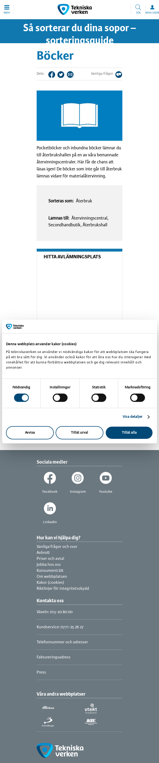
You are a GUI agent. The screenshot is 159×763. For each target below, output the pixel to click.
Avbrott (43, 552)
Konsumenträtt (50, 570)
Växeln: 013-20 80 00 (54, 612)
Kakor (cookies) (50, 582)
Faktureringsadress (53, 657)
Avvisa (30, 433)
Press (41, 672)
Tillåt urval (79, 433)
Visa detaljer (132, 417)
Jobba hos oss (49, 564)
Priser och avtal (50, 558)
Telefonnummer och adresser (62, 642)
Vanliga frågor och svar (57, 546)
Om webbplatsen (52, 576)
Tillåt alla (129, 433)
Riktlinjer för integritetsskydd (63, 588)
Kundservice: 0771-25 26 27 (60, 627)
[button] (7, 9)
